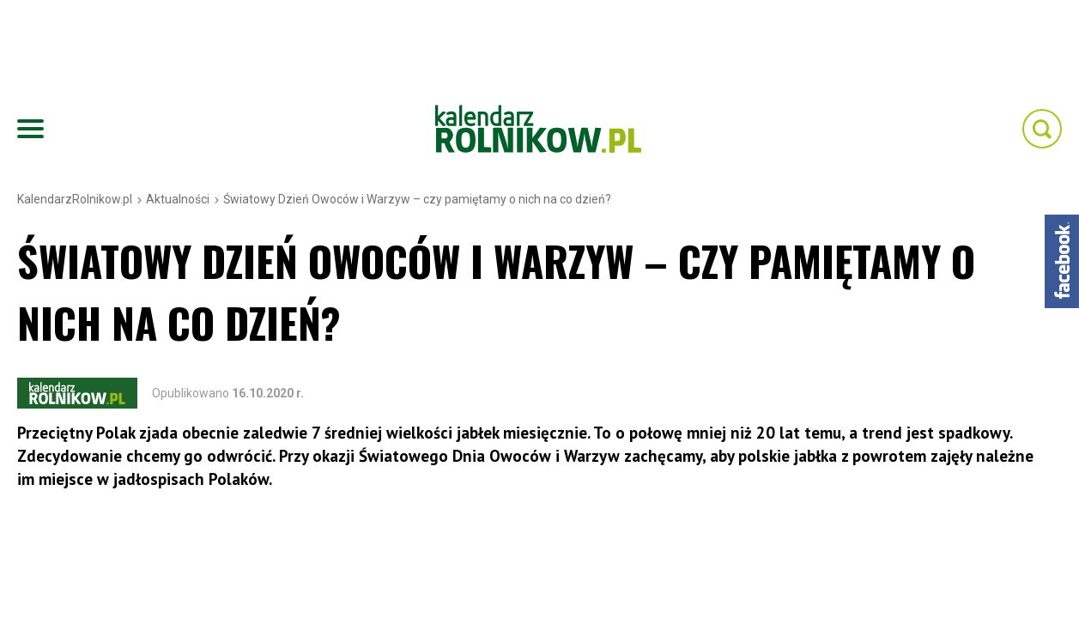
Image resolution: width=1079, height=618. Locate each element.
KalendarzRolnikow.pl (74, 199)
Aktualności (177, 199)
